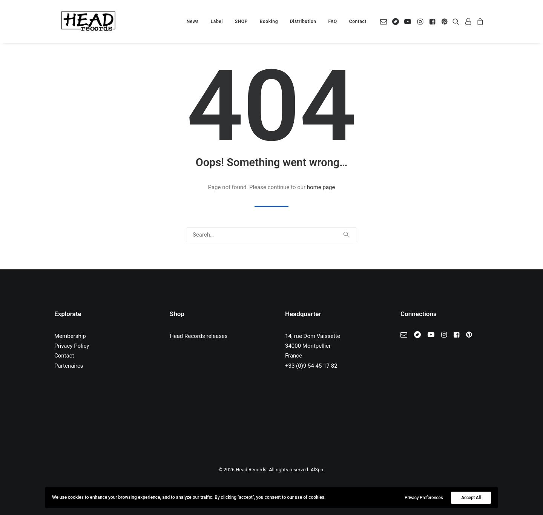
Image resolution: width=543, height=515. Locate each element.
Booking (269, 21)
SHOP (241, 21)
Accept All (471, 497)
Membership (70, 336)
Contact (358, 21)
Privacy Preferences (424, 497)
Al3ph (317, 469)
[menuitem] (192, 21)
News (193, 21)
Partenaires (68, 365)
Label (217, 21)
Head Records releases (199, 336)
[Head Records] (88, 21)
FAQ (332, 21)
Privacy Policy (71, 345)
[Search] (271, 234)
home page (321, 187)
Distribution (303, 21)
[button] (385, 21)
